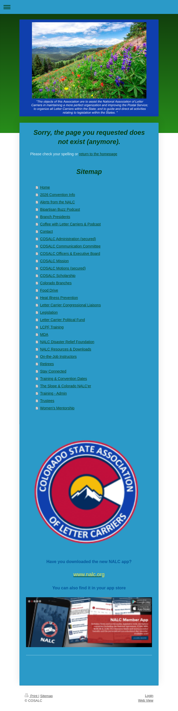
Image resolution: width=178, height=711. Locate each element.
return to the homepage (98, 154)
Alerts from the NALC (57, 202)
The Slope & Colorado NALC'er (65, 386)
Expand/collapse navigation (89, 7)
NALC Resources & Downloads (65, 349)
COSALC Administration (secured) (68, 239)
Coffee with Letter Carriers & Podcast (70, 224)
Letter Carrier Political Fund (62, 320)
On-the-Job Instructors (58, 356)
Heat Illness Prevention (59, 298)
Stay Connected (53, 371)
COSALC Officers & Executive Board (70, 253)
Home (45, 187)
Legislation (49, 312)
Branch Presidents (55, 217)
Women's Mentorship (57, 408)
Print (31, 696)
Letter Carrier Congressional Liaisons (70, 305)
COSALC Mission (54, 261)
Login (149, 696)
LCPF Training (52, 327)
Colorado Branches (56, 283)
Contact (46, 231)
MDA (44, 334)
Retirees (47, 364)
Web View (145, 700)
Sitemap (46, 696)
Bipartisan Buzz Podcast (60, 209)
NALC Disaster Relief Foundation (67, 342)
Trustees (47, 401)
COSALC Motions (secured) (63, 268)
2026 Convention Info (57, 195)
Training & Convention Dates (63, 379)
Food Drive (49, 290)
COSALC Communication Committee (70, 246)
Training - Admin (53, 393)
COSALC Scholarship (58, 276)
